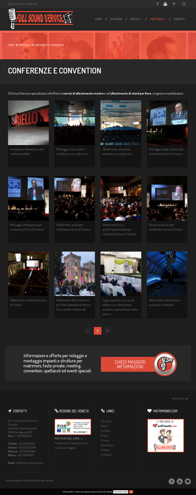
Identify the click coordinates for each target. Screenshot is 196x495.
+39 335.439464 (26, 451)
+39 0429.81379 (26, 443)
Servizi (136, 19)
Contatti (179, 19)
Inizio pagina (178, 398)
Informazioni (120, 491)
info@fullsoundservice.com (29, 462)
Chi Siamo (116, 19)
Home (98, 19)
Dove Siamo (107, 445)
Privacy (104, 435)
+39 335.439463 (25, 455)
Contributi (106, 454)
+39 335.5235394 (27, 447)
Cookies (105, 440)
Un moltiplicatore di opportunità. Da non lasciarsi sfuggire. (71, 443)
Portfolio (158, 19)
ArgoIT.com (20, 480)
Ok (131, 491)
